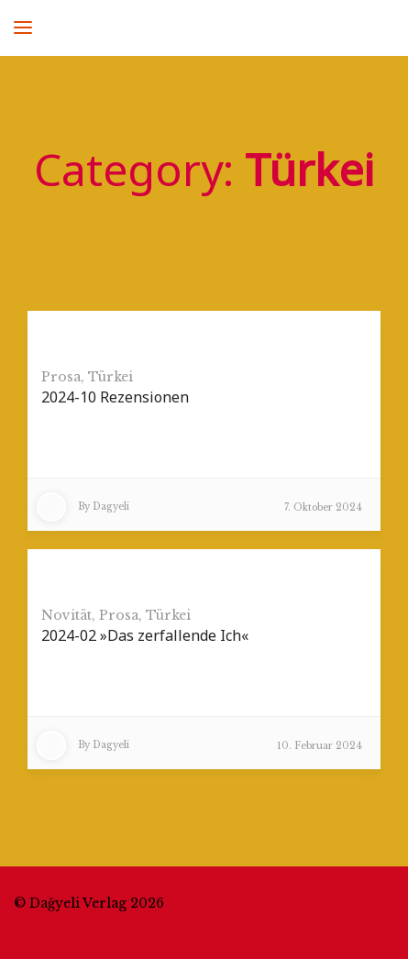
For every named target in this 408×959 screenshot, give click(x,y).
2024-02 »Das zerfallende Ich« (144, 635)
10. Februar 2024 (319, 746)
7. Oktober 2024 (323, 507)
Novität (66, 615)
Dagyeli (111, 507)
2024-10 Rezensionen (115, 397)
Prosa (61, 377)
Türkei (110, 377)
